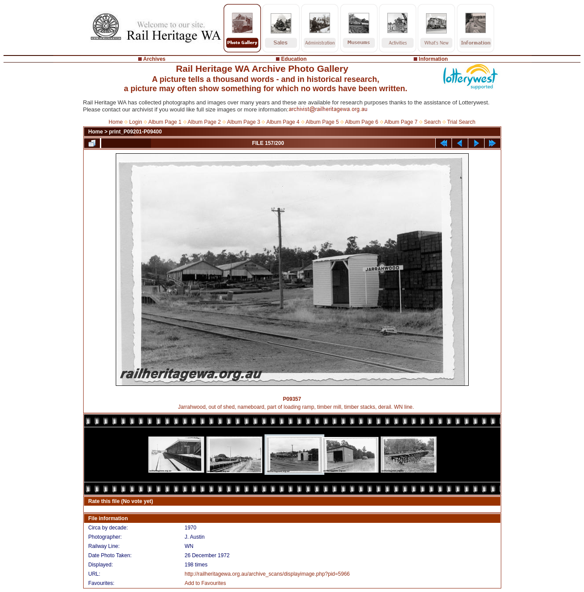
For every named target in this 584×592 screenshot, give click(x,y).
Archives (154, 59)
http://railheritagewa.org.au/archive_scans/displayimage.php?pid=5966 (266, 574)
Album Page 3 (243, 122)
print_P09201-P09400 (135, 132)
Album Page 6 (361, 122)
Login (135, 122)
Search (432, 122)
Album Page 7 (400, 122)
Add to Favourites (205, 583)
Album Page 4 (282, 122)
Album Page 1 (164, 122)
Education (294, 59)
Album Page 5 (322, 122)
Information (433, 59)
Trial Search (461, 122)
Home (116, 122)
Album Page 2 (203, 122)
